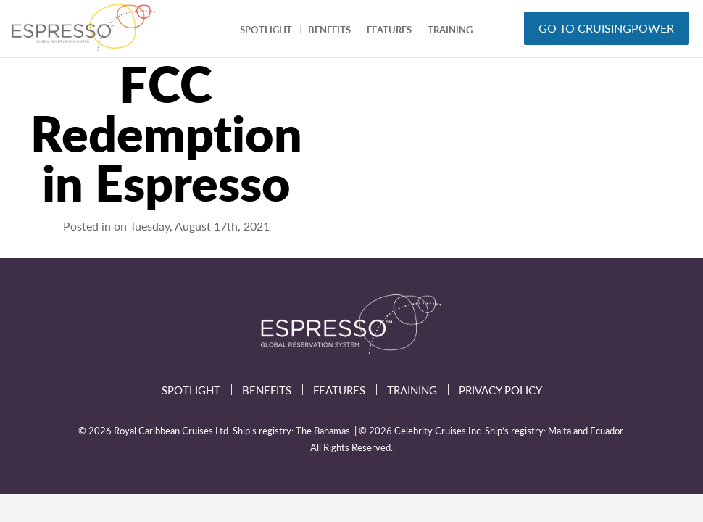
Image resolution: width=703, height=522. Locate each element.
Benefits (329, 29)
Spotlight (266, 29)
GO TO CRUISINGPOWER (606, 28)
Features (389, 29)
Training (450, 29)
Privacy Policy (500, 389)
